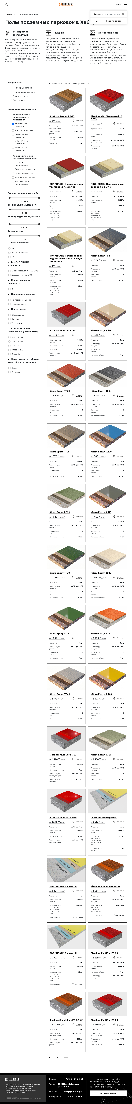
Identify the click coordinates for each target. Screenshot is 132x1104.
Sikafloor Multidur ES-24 (62, 817)
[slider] (10, 198)
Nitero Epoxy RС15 (101, 391)
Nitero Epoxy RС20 (59, 512)
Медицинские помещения (21, 135)
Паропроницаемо (20, 304)
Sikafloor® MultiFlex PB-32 (105, 886)
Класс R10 (16, 345)
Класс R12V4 (17, 337)
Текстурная (17, 323)
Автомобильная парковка (22, 125)
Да (13, 257)
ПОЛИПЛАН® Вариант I (104, 817)
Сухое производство (24, 173)
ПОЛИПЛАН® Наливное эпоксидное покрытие (107, 185)
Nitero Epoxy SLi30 (59, 633)
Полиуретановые (21, 96)
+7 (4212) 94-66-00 (73, 1079)
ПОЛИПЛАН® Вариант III (63, 953)
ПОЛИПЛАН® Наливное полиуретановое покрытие (66, 185)
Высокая (16, 368)
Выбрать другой (113, 21)
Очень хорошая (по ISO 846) (25, 271)
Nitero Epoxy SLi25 (101, 512)
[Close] (123, 14)
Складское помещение (26, 169)
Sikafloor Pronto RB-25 (61, 116)
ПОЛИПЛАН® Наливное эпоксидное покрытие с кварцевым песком (65, 259)
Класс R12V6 (17, 350)
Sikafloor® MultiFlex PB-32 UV (66, 1020)
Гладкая (15, 319)
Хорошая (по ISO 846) (22, 275)
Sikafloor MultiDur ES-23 (62, 755)
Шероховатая (18, 315)
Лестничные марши (24, 130)
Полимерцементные (22, 88)
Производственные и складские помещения (24, 157)
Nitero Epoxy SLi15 (101, 330)
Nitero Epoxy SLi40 (101, 694)
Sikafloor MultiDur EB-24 (104, 953)
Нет (13, 248)
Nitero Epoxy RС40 (101, 755)
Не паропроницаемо (21, 300)
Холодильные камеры (25, 177)
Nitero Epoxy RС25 (101, 573)
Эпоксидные (19, 100)
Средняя (16, 372)
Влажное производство (21, 163)
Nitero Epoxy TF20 (59, 391)
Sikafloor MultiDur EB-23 (104, 1020)
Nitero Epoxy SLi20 (101, 452)
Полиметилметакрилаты (24, 92)
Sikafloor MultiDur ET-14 (62, 330)
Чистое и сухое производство (22, 182)
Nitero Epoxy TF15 (100, 256)
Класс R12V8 (17, 341)
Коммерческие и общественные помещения (21, 117)
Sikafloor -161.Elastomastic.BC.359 (106, 117)
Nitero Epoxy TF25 (59, 452)
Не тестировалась (20, 252)
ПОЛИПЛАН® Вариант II (63, 886)
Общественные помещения (22, 142)
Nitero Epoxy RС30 (101, 633)
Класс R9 (16, 354)
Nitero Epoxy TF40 (59, 694)
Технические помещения (21, 148)
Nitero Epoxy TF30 (59, 573)
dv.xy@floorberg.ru (73, 1091)
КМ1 (13, 289)
